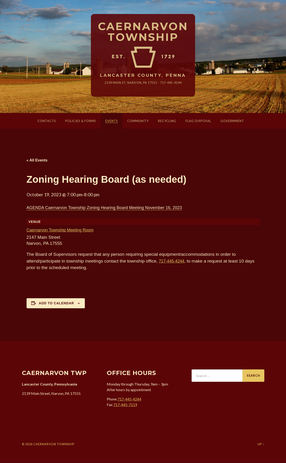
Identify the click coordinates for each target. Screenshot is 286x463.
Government (232, 121)
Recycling (167, 121)
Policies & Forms (80, 121)
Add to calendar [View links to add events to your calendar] (56, 303)
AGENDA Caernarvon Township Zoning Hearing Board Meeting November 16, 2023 (104, 208)
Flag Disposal (198, 121)
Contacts (47, 121)
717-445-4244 (174, 83)
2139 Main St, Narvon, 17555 (129, 83)
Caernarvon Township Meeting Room (63, 230)
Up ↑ (261, 444)
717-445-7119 (125, 405)
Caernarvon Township (143, 32)
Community (138, 121)
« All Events (37, 161)
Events (111, 121)
